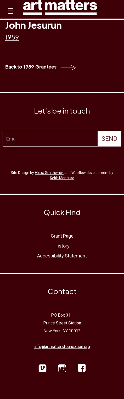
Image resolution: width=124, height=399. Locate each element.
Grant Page (62, 236)
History (62, 246)
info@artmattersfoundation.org (62, 346)
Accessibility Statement (62, 255)
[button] (10, 15)
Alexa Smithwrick (49, 173)
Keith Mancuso (62, 178)
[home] (60, 9)
